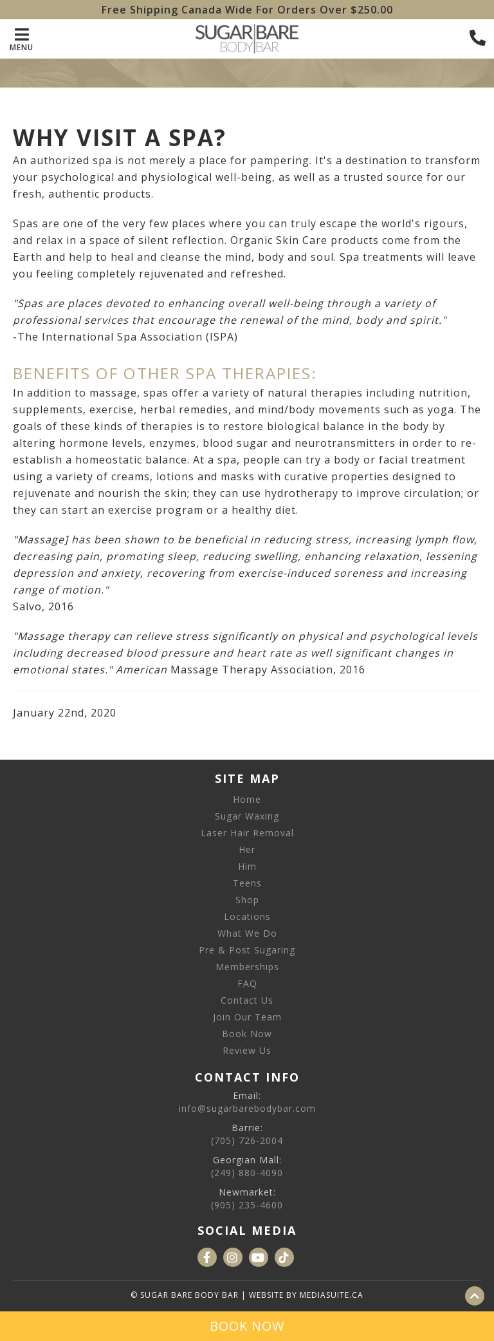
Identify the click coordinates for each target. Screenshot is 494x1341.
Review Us (247, 1050)
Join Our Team (247, 1017)
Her (247, 849)
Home (247, 799)
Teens (247, 883)
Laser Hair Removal (247, 833)
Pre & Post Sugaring (247, 950)
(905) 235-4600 (247, 1205)
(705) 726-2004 (247, 1140)
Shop (247, 900)
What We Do (247, 933)
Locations (247, 916)
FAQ (247, 983)
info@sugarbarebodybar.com (247, 1108)
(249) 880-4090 (247, 1173)
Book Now (247, 1033)
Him (247, 866)
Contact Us (247, 1000)
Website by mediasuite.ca (306, 1294)
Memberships (247, 967)
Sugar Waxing (247, 816)
